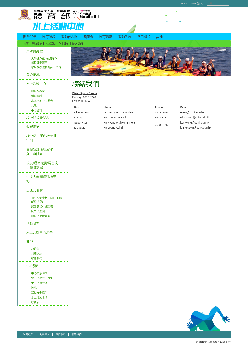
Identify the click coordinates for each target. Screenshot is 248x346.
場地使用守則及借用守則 (41, 138)
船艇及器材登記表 (42, 206)
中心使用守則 (39, 282)
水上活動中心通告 (42, 100)
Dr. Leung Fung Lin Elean (119, 112)
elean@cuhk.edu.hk (192, 112)
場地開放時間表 (37, 118)
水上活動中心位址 (42, 278)
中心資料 (36, 110)
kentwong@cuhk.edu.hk (194, 122)
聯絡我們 (36, 258)
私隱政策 (28, 334)
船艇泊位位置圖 (40, 216)
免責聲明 (44, 334)
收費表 (35, 302)
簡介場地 (33, 74)
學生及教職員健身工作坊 (46, 67)
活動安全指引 (39, 292)
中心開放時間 (39, 273)
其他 (66, 43)
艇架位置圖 (38, 211)
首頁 (26, 43)
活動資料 (36, 95)
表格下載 (60, 334)
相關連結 (36, 253)
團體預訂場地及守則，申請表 (39, 152)
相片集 (35, 248)
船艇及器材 (38, 91)
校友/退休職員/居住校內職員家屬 (42, 165)
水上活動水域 (39, 297)
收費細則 (33, 127)
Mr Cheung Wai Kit (115, 117)
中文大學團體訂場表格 (41, 179)
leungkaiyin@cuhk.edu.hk (195, 127)
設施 (34, 287)
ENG (189, 3)
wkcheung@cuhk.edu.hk (195, 117)
